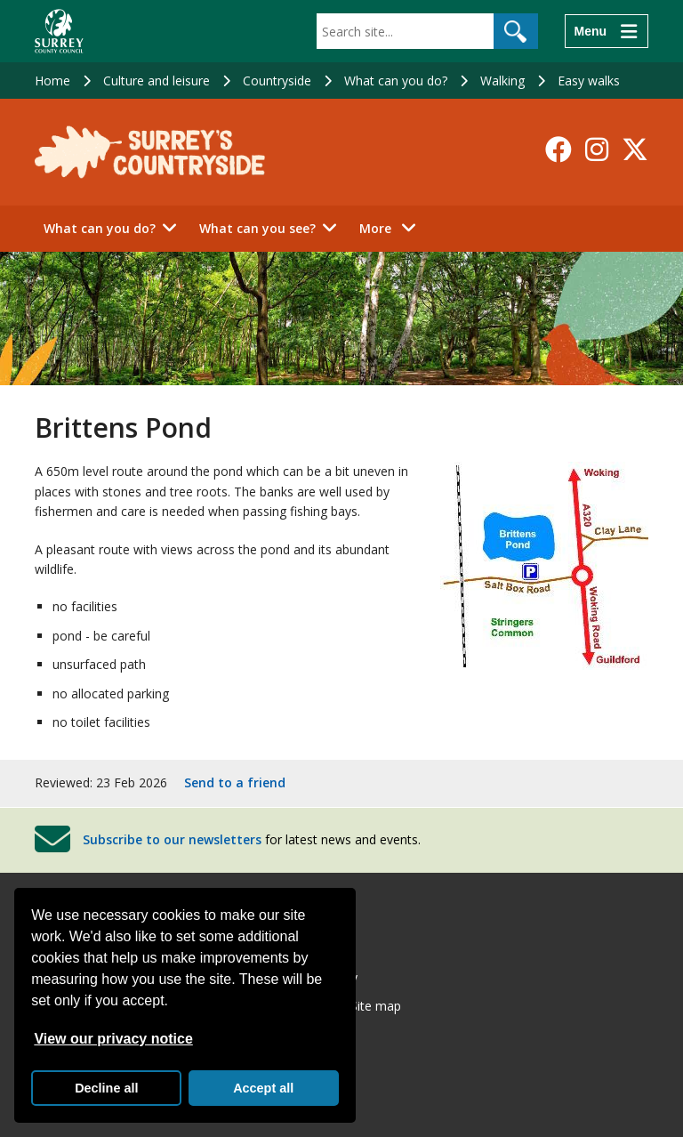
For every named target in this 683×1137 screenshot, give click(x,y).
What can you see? (257, 228)
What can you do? (395, 80)
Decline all (106, 1088)
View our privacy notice (113, 1038)
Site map (375, 1005)
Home (52, 80)
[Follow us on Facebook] (558, 149)
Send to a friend (234, 782)
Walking (502, 80)
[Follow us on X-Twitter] (635, 149)
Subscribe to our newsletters (172, 838)
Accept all (263, 1088)
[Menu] (606, 31)
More (392, 227)
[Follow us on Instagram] (596, 149)
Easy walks (589, 80)
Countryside (277, 80)
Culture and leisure (156, 80)
